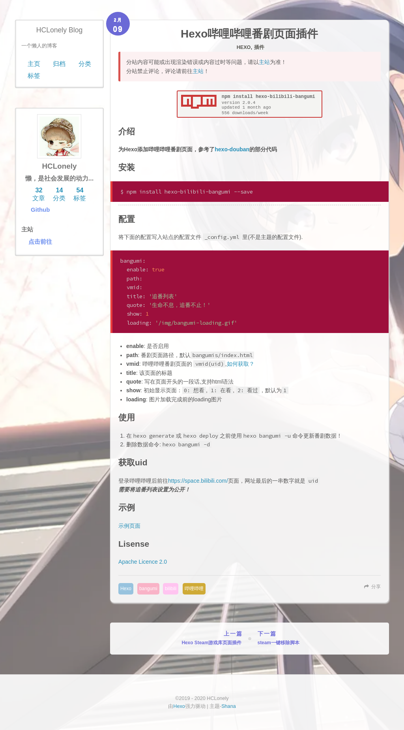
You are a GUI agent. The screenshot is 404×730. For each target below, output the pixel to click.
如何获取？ (240, 364)
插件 (259, 47)
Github (40, 209)
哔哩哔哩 (194, 588)
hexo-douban (232, 149)
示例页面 (129, 526)
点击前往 (40, 241)
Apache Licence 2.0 (142, 562)
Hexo (244, 47)
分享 (376, 586)
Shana (228, 706)
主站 (264, 62)
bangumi (148, 588)
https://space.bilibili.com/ (198, 481)
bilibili (170, 588)
